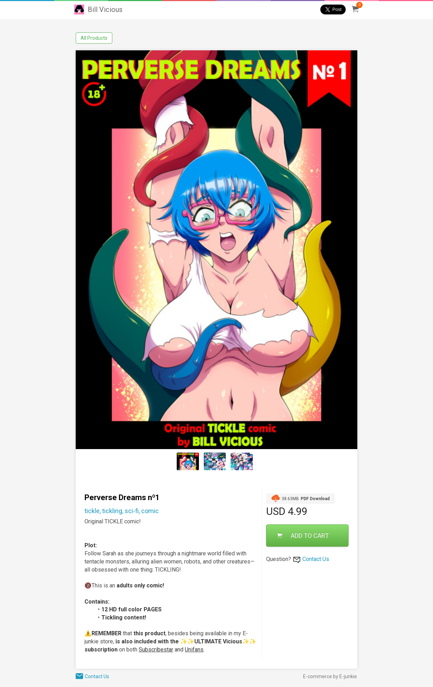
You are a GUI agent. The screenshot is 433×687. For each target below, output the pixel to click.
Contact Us (315, 559)
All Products (94, 38)
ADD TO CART (303, 535)
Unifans (194, 649)
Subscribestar (156, 649)
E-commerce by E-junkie (330, 676)
